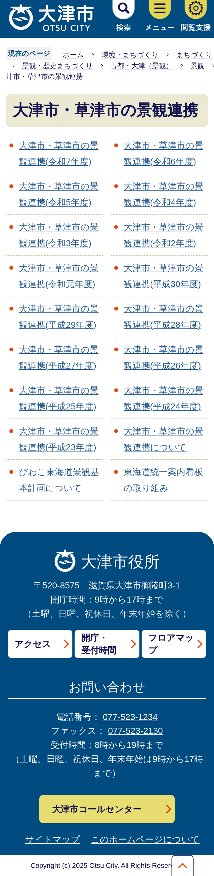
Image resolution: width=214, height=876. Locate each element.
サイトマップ (52, 839)
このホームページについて (145, 839)
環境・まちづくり (130, 55)
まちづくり (194, 55)
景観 (197, 66)
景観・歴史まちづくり (57, 66)
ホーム (73, 55)
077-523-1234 (130, 717)
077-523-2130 (135, 731)
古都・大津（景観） (141, 66)
